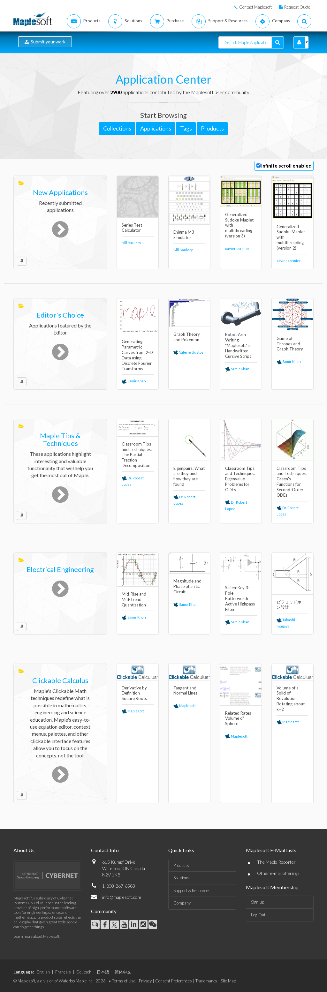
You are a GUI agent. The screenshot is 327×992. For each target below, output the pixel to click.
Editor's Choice (60, 315)
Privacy (145, 980)
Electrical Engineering (60, 569)
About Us (23, 850)
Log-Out (258, 914)
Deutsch (83, 971)
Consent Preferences (173, 980)
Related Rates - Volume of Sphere (239, 718)
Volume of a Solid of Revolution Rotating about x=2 (291, 698)
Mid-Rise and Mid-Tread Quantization (134, 599)
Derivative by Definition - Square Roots (134, 693)
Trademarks (206, 980)
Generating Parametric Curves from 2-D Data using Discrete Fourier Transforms (137, 355)
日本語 (103, 971)
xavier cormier (237, 248)
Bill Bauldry (131, 243)
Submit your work (45, 41)
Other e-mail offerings (278, 873)
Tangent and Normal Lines (185, 690)
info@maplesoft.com (121, 897)
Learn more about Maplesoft (36, 936)
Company (182, 903)
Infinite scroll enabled (286, 165)
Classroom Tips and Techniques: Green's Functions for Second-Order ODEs (292, 482)
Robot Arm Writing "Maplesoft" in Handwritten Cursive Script (238, 345)
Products (181, 865)
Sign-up (257, 902)
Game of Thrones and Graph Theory (290, 344)
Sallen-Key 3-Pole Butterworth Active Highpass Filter (240, 598)
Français (63, 971)
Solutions (181, 877)
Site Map (228, 980)
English (43, 971)
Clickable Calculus (60, 680)
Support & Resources (191, 890)
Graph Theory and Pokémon (186, 337)
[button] (299, 42)
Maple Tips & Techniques (60, 439)
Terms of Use (123, 980)
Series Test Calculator (132, 227)
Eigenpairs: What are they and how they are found (189, 476)
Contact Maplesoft (255, 7)
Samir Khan (134, 381)
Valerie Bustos (188, 352)
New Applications (60, 192)
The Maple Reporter (276, 862)
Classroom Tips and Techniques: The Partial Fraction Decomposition (137, 454)
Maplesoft (133, 711)
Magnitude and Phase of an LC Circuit (187, 586)
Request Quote (297, 7)
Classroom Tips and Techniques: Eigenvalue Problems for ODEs (240, 479)
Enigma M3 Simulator (183, 234)
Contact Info (105, 850)
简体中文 (123, 971)
